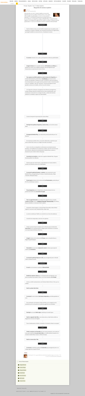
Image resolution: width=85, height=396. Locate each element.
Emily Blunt (22, 372)
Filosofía (64, 1)
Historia (40, 1)
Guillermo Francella (41, 201)
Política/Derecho (57, 1)
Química (16, 1)
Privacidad (65, 393)
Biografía (51, 1)
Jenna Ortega (23, 367)
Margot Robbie (23, 370)
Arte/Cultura (34, 1)
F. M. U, (28, 10)
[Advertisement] (42, 43)
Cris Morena (45, 79)
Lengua (29, 1)
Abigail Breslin (23, 364)
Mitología (45, 1)
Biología (11, 1)
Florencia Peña (50, 201)
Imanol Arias (22, 380)
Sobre (68, 393)
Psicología (74, 1)
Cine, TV (34, 5)
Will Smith (22, 378)
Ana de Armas (23, 375)
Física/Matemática (23, 1)
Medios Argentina (40, 5)
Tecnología (80, 1)
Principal (25, 5)
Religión (69, 1)
